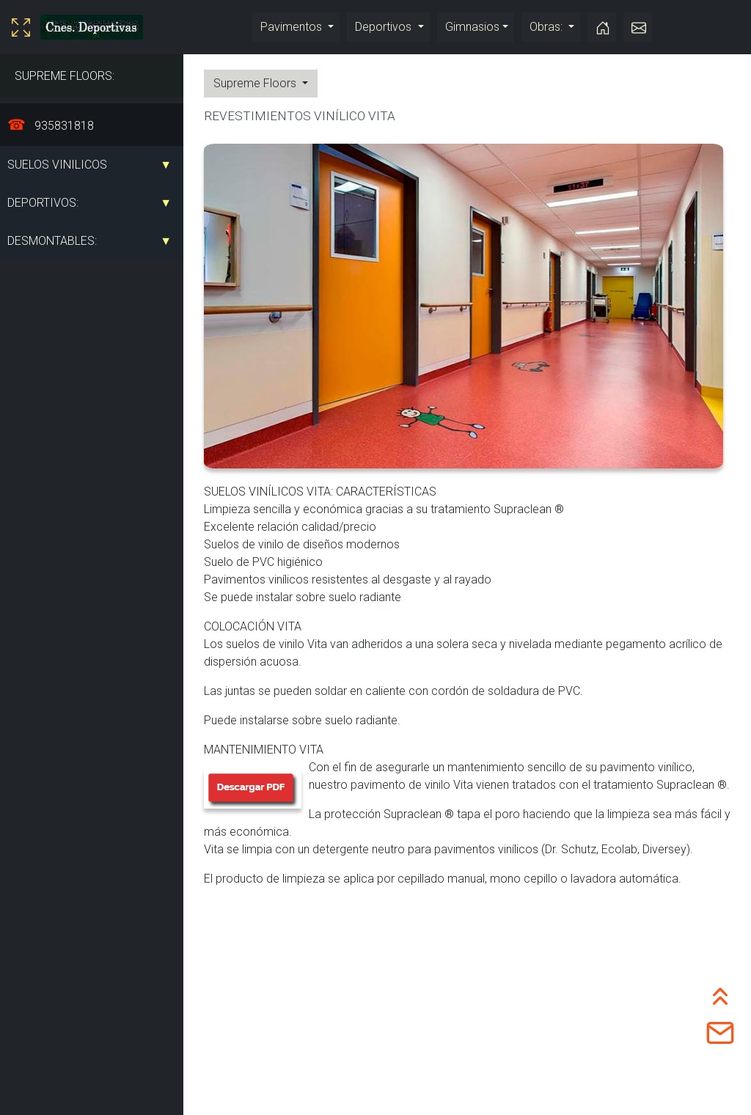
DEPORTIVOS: (42, 203)
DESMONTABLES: (52, 241)
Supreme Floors (256, 83)
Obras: (547, 27)
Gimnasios (472, 27)
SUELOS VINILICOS (57, 165)
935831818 (63, 126)
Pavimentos (292, 27)
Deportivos (384, 27)
